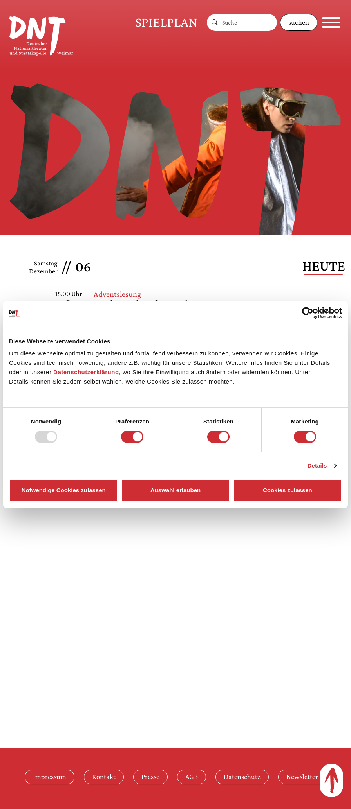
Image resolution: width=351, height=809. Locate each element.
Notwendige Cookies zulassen (64, 490)
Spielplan (166, 22)
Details (317, 465)
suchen (298, 22)
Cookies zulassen (287, 490)
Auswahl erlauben (175, 490)
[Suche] (249, 22)
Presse (150, 776)
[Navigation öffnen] (331, 22)
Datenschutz (242, 776)
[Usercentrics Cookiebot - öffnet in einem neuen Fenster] (307, 313)
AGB (191, 776)
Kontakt (104, 776)
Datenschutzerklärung (86, 372)
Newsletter (302, 776)
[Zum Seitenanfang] (331, 780)
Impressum (49, 776)
